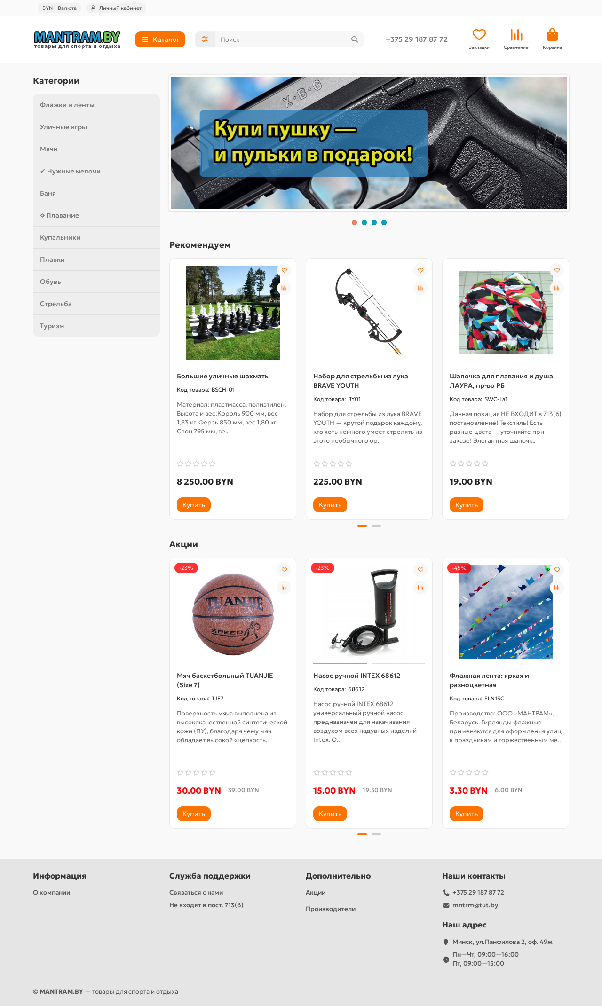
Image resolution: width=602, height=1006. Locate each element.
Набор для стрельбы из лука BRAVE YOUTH (360, 381)
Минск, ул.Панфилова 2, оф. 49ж (502, 942)
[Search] (290, 39)
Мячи (49, 149)
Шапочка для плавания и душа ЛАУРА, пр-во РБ (501, 381)
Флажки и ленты (67, 105)
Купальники (60, 237)
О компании (51, 892)
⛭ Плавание (59, 215)
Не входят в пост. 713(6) (206, 905)
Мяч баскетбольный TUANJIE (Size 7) (225, 680)
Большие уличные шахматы (223, 376)
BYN (59, 8)
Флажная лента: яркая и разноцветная (489, 680)
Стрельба (56, 303)
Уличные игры (63, 127)
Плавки (52, 259)
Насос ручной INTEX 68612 (356, 675)
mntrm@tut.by (475, 905)
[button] (362, 526)
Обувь (50, 281)
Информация (60, 876)
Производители (331, 909)
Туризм (52, 326)
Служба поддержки (210, 876)
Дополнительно (338, 876)
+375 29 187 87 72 (417, 39)
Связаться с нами (196, 892)
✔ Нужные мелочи (70, 171)
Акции (315, 892)
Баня (48, 193)
